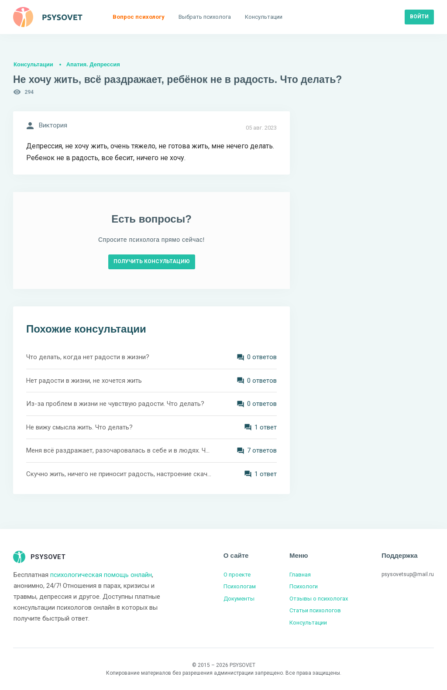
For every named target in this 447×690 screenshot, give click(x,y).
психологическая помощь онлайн (101, 575)
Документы (239, 598)
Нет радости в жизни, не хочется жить (84, 380)
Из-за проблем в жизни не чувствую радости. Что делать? (115, 404)
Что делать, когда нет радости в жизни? (87, 357)
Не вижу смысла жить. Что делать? (79, 427)
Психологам (240, 586)
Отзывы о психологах (318, 598)
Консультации (33, 64)
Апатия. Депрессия (93, 64)
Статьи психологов (315, 610)
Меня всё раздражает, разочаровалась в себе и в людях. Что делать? (118, 450)
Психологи (303, 586)
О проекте (237, 574)
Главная (300, 574)
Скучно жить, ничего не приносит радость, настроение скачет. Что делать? (118, 474)
